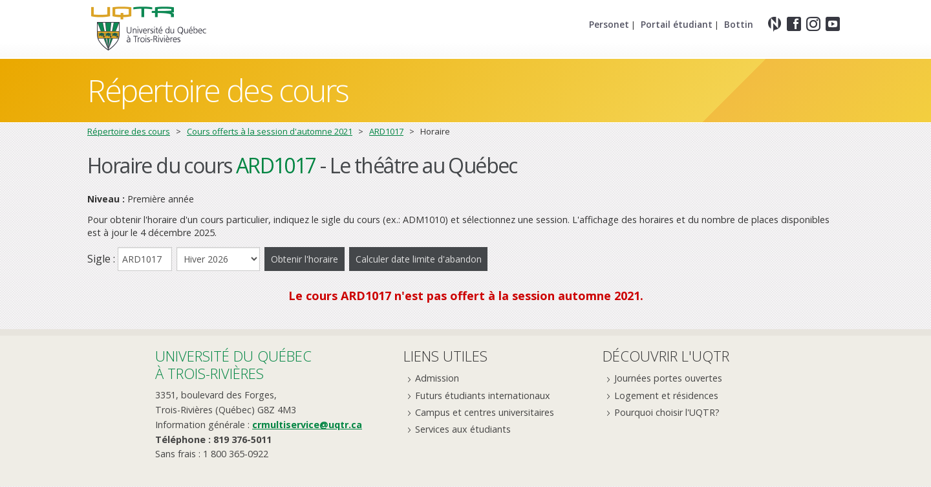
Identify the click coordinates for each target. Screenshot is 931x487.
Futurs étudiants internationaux (482, 396)
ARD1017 (386, 131)
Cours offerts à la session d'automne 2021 (269, 131)
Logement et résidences (666, 396)
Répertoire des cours (217, 90)
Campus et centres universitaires (484, 413)
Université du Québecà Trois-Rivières (233, 365)
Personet (609, 24)
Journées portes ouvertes (668, 379)
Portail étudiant (676, 24)
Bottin (738, 24)
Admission (437, 379)
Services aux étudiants (463, 430)
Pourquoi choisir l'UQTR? (667, 413)
